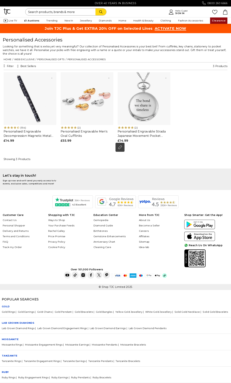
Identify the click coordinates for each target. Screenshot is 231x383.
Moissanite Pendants (104, 344)
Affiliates (144, 236)
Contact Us (9, 220)
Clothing (165, 20)
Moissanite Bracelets (133, 344)
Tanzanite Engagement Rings (42, 361)
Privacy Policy (56, 241)
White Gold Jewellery (158, 311)
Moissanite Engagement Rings (43, 344)
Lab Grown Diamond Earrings (108, 328)
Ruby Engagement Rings (33, 377)
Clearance (219, 20)
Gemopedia (100, 220)
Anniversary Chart (104, 241)
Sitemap (144, 241)
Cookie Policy (56, 247)
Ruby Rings (8, 377)
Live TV (10, 20)
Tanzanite (10, 355)
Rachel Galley (56, 230)
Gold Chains (44, 311)
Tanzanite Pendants (100, 361)
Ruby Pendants (80, 377)
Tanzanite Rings (11, 361)
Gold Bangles (104, 311)
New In (69, 20)
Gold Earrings (26, 311)
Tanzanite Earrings (74, 361)
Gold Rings (8, 311)
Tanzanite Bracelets (128, 361)
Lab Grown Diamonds (18, 322)
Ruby (5, 372)
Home (122, 20)
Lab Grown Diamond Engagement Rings (62, 328)
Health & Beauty (143, 20)
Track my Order (12, 247)
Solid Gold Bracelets (215, 311)
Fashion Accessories (190, 20)
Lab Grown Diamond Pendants (147, 328)
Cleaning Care (102, 247)
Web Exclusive (24, 59)
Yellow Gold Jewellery (128, 311)
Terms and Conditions (16, 236)
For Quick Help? (217, 264)
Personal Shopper (14, 225)
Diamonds (105, 20)
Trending (51, 20)
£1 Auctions (31, 20)
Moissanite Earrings (77, 344)
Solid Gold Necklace (187, 311)
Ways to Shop (56, 220)
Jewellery (86, 20)
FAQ (5, 241)
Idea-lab (144, 247)
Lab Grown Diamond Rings (18, 328)
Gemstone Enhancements (109, 236)
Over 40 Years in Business (115, 3)
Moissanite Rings (12, 344)
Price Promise (57, 236)
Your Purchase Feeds (61, 225)
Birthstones (100, 230)
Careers (144, 230)
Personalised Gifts (51, 59)
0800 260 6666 (217, 3)
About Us (144, 220)
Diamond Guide (103, 225)
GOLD (6, 306)
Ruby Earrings (59, 377)
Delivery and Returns (16, 230)
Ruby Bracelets (102, 377)
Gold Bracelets (84, 311)
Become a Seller (149, 225)
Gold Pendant (63, 311)
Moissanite (10, 339)
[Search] (100, 11)
